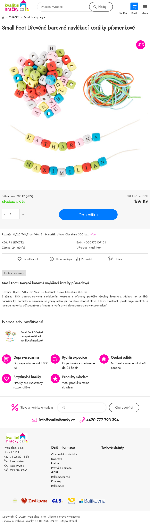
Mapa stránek (69, 521)
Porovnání (86, 259)
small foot (95, 247)
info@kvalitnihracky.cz (57, 420)
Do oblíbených (30, 259)
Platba (55, 463)
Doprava (56, 459)
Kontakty (56, 481)
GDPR (55, 472)
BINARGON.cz (48, 521)
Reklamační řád (60, 477)
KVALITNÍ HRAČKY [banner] (19, 6)
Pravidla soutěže (61, 468)
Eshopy (6, 521)
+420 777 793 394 (102, 420)
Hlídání (118, 259)
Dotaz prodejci (64, 259)
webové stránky (24, 521)
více (93, 234)
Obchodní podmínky (64, 454)
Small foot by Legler (35, 17)
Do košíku (88, 214)
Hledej (102, 7)
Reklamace (57, 486)
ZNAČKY (14, 17)
